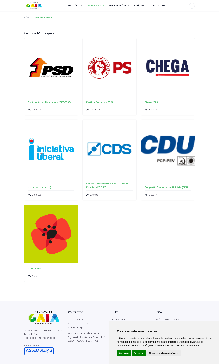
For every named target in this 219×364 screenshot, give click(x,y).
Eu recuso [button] (138, 353)
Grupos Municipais (42, 17)
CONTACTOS (158, 5)
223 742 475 (75, 319)
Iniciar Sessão (119, 319)
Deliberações (117, 5)
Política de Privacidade (167, 319)
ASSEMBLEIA (94, 5)
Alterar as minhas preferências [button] (163, 353)
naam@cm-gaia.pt (77, 327)
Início (27, 17)
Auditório (74, 5)
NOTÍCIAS (139, 5)
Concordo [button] (124, 353)
